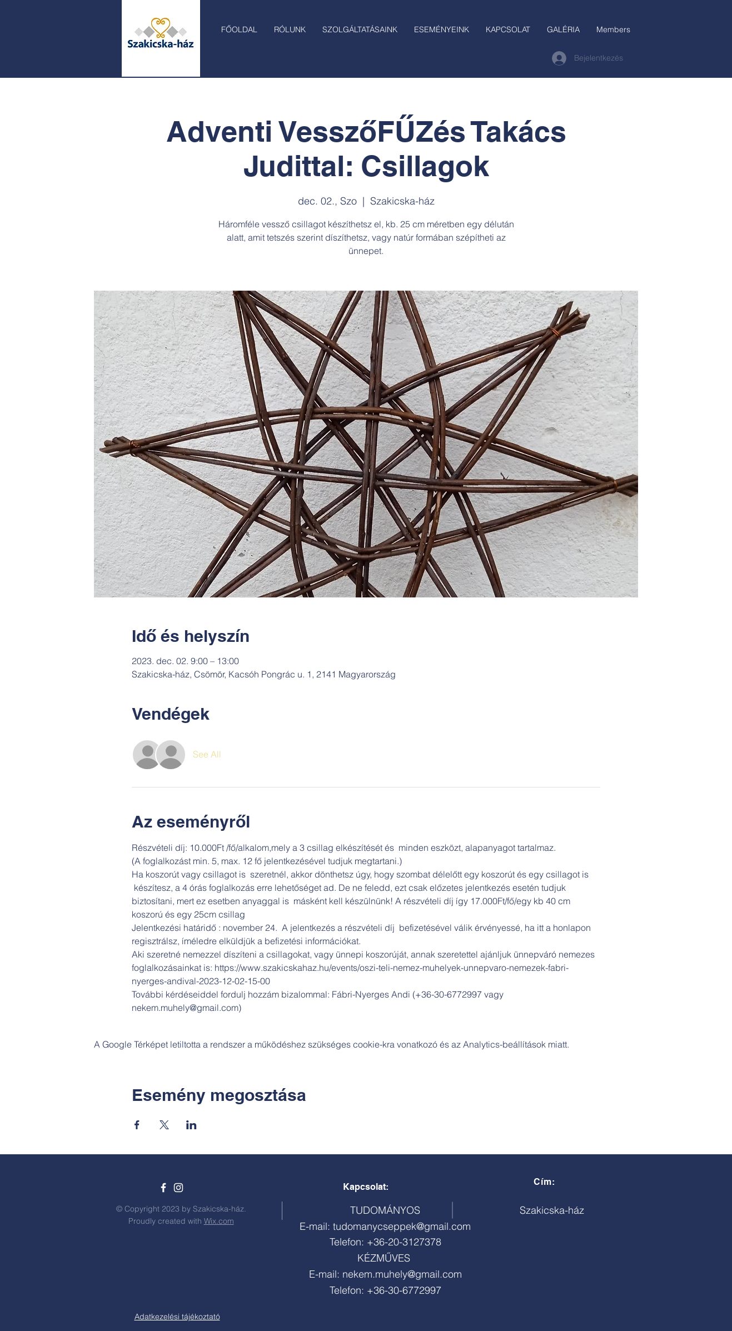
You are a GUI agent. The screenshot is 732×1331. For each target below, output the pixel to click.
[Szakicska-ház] (163, 1188)
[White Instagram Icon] (178, 1188)
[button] (360, 29)
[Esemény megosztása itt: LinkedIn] (191, 1124)
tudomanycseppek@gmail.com (402, 1226)
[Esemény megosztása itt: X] (164, 1124)
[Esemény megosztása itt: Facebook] (137, 1124)
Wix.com (219, 1221)
